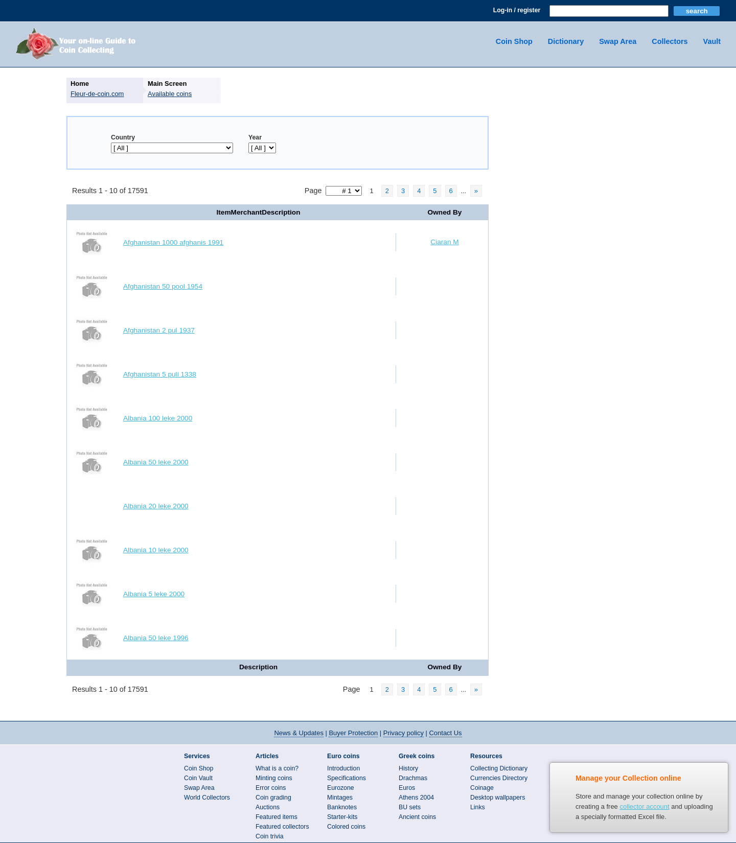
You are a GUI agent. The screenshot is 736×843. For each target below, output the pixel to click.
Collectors (669, 41)
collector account (644, 806)
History (408, 768)
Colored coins (346, 826)
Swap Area (617, 41)
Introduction (343, 768)
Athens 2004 (416, 797)
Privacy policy (403, 733)
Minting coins (274, 778)
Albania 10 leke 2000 (156, 550)
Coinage (482, 787)
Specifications (346, 778)
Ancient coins (417, 817)
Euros (407, 787)
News (298, 733)
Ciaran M (444, 242)
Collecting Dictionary (498, 768)
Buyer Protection (353, 733)
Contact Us (445, 733)
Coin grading (273, 797)
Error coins (271, 787)
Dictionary (566, 41)
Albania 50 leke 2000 (156, 462)
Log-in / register (516, 10)
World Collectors (207, 797)
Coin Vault (198, 778)
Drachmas (413, 778)
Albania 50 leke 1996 (156, 638)
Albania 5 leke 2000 (154, 594)
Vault (712, 41)
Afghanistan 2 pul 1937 (159, 330)
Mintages (340, 797)
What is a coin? (277, 768)
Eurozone (340, 787)
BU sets (410, 807)
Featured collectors (282, 826)
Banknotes (342, 807)
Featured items (276, 817)
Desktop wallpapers (497, 797)
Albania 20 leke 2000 (156, 506)
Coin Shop (514, 41)
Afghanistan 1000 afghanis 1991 (173, 242)
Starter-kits (342, 817)
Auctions (268, 807)
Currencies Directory (498, 778)
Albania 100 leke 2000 (157, 418)
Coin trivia (270, 836)
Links (477, 807)
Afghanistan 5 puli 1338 (159, 374)
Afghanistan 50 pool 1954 (162, 286)
